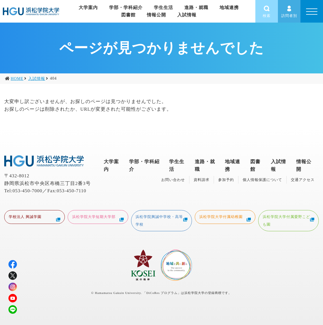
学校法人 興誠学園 (34, 217)
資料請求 (201, 180)
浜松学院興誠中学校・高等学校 (161, 220)
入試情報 (186, 14)
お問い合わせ (173, 180)
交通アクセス (303, 180)
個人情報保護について (262, 180)
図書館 (128, 14)
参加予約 (226, 180)
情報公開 (156, 14)
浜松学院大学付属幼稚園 (225, 217)
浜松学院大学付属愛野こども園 (288, 220)
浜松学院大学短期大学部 (98, 217)
